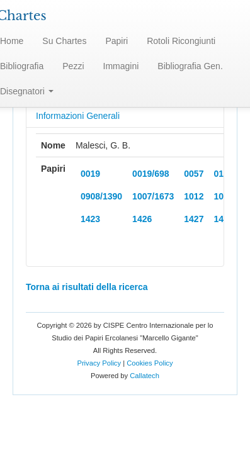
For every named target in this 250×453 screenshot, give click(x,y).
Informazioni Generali (78, 116)
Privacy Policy (99, 363)
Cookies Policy (150, 363)
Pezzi (73, 66)
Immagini (121, 66)
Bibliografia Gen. (190, 66)
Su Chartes (64, 41)
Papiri (116, 41)
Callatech (144, 375)
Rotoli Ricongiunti (181, 41)
